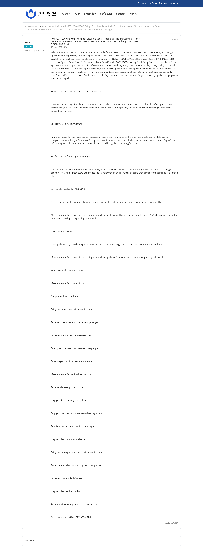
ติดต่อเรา (120, 14)
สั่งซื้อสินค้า (106, 14)
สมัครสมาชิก (156, 3)
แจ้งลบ (175, 39)
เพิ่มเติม (133, 14)
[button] (142, 14)
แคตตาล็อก (90, 14)
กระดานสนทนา (31, 26)
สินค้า (77, 14)
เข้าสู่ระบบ (141, 3)
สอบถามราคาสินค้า (51, 26)
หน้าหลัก (66, 14)
